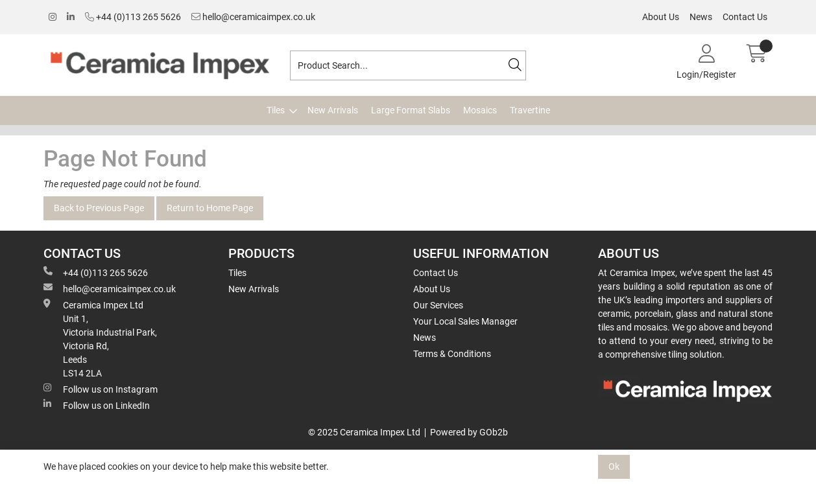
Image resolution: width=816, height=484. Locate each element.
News (701, 17)
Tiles (276, 110)
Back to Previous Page (99, 208)
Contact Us (745, 17)
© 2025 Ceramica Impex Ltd (364, 432)
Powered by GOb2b (469, 432)
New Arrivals (332, 110)
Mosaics (480, 110)
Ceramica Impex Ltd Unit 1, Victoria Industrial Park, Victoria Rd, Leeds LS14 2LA (100, 338)
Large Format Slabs (410, 110)
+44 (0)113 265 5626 (133, 17)
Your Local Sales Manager (465, 321)
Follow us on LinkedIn (96, 405)
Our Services (438, 305)
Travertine (530, 110)
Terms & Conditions (452, 354)
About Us (660, 17)
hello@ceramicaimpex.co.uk (253, 17)
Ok (613, 466)
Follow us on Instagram (100, 389)
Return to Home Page (210, 208)
